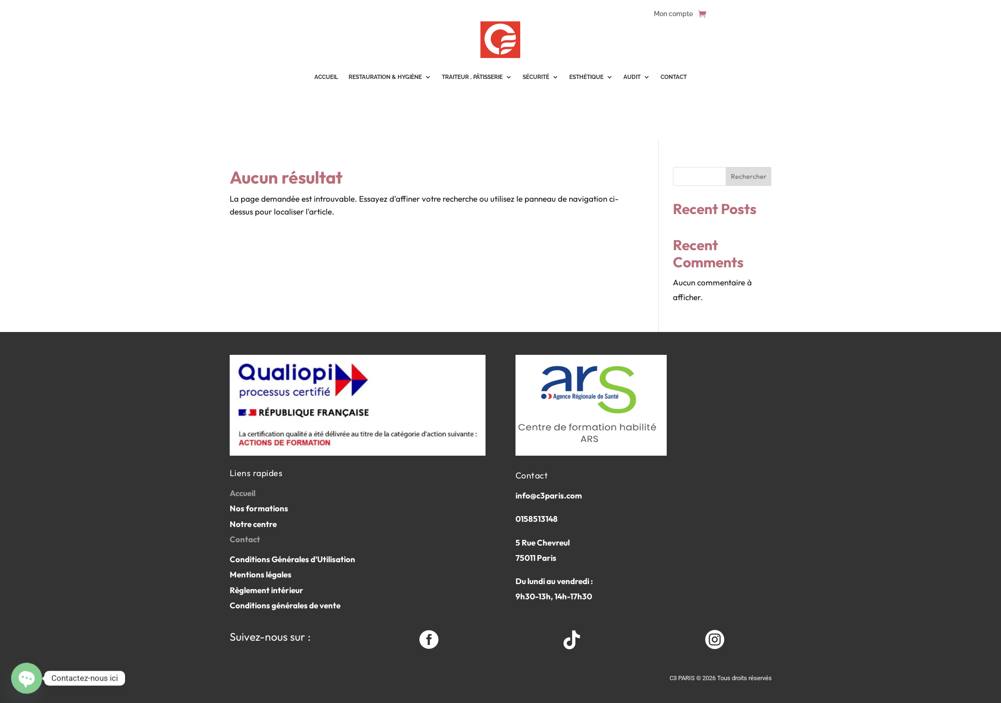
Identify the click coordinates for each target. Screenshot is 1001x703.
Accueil (242, 493)
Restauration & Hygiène (385, 77)
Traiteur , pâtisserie (472, 77)
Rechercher (749, 176)
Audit (632, 77)
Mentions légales (261, 574)
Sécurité (536, 77)
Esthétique (586, 77)
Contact (674, 77)
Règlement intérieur (266, 590)
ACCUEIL (326, 77)
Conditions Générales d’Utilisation (292, 559)
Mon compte (673, 14)
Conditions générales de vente (285, 605)
